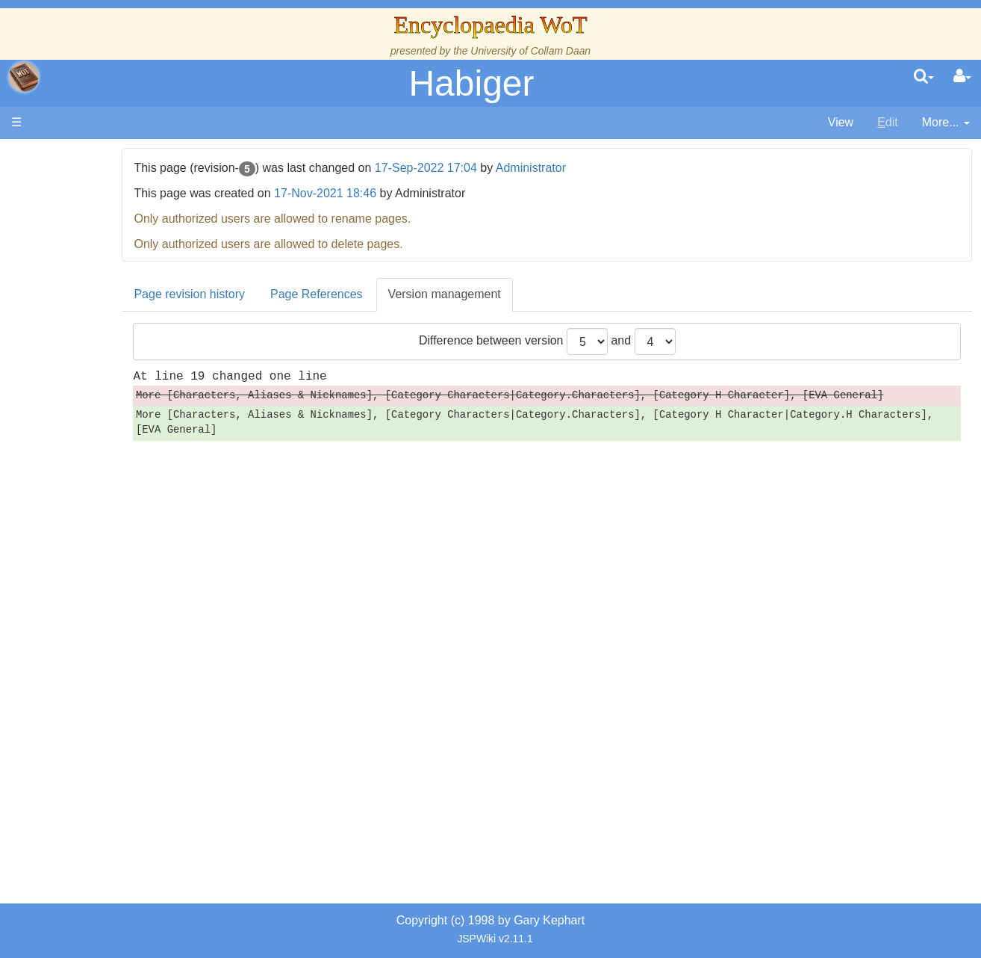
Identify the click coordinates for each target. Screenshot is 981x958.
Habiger (471, 83)
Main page (69, 155)
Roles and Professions (130, 505)
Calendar (95, 318)
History (89, 300)
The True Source (115, 283)
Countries (126, 386)
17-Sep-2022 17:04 (525, 167)
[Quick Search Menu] (924, 77)
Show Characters (117, 454)
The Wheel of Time (121, 266)
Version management (544, 294)
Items (85, 556)
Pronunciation (107, 658)
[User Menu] (962, 77)
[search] (924, 77)
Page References (416, 294)
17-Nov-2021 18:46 (424, 193)
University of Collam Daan (530, 51)
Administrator (630, 167)
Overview (126, 368)
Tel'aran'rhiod (106, 608)
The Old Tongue (113, 403)
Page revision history (289, 294)
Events (89, 334)
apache (24, 77)
